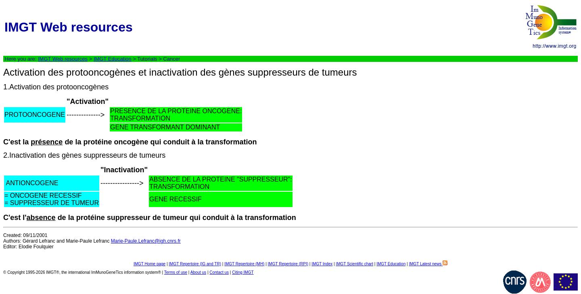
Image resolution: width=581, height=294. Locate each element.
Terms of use (175, 272)
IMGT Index (321, 264)
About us (198, 272)
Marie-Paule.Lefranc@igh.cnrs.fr (146, 241)
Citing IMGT (242, 272)
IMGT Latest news (428, 264)
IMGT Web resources (63, 59)
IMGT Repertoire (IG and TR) (195, 264)
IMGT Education (113, 59)
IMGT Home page (149, 264)
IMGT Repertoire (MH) (244, 264)
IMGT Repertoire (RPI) (288, 264)
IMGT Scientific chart (354, 264)
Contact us (219, 272)
